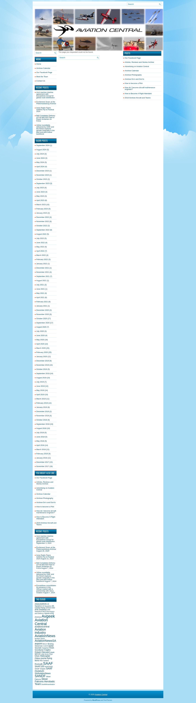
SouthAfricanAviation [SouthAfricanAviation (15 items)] (48, 684)
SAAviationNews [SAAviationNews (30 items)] (43, 673)
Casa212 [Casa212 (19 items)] (45, 648)
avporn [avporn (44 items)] (38, 643)
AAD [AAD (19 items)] (53, 608)
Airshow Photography (44, 498)
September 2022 (42, 230)
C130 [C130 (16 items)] (45, 646)
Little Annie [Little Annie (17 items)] (45, 654)
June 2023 (40, 192)
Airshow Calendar (43, 68)
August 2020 (41, 327)
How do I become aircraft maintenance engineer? (46, 512)
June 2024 (40, 158)
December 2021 (42, 268)
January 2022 (41, 264)
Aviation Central (101, 694)
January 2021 (41, 306)
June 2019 (40, 386)
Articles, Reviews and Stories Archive (44, 483)
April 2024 (40, 166)
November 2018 (42, 416)
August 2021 (41, 281)
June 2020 (40, 335)
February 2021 (42, 302)
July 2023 (40, 188)
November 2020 (42, 314)
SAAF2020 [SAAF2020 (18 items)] (49, 667)
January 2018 (41, 458)
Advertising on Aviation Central (45, 489)
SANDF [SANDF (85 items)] (40, 676)
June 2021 (40, 289)
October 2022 (41, 226)
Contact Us (40, 81)
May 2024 (40, 162)
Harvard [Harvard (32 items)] (46, 652)
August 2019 (41, 378)
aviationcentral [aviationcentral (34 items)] (42, 626)
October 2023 (41, 179)
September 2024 (42, 145)
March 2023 (41, 205)
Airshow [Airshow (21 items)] (38, 617)
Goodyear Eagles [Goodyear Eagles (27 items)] (43, 650)
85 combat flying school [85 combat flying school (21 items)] (44, 607)
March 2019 (41, 399)
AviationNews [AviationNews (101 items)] (45, 636)
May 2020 (40, 340)
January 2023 (41, 213)
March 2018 (41, 449)
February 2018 (42, 454)
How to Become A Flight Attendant (45, 518)
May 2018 (40, 441)
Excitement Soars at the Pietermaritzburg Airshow (46, 103)
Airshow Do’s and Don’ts (46, 502)
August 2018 (41, 428)
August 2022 (41, 234)
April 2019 (40, 395)
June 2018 (40, 437)
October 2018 (41, 420)
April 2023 (40, 200)
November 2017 (42, 466)
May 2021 (40, 293)
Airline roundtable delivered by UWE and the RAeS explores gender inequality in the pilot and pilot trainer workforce (45, 129)
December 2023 (42, 171)
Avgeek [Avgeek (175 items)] (48, 616)
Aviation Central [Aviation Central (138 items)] (41, 622)
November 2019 (42, 365)
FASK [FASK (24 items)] (51, 648)
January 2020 (41, 357)
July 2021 (40, 285)
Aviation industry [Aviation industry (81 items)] (40, 631)
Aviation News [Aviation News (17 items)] (40, 638)
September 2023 (42, 183)
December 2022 (42, 217)
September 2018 (42, 424)
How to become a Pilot (45, 507)
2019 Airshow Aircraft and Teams (46, 524)
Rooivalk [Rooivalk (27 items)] (39, 664)
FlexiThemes (107, 700)
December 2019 (42, 361)
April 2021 (40, 297)
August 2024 (41, 150)
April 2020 (40, 344)
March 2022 (41, 255)
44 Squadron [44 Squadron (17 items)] (46, 606)
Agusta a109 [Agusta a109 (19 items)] (49, 613)
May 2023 (40, 196)
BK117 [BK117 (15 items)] (45, 644)
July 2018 (40, 433)
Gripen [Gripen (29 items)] (38, 652)
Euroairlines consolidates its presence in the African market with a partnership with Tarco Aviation (46, 589)
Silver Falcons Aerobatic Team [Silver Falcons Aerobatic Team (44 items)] (45, 681)
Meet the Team (42, 77)
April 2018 (40, 445)
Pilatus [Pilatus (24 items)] (38, 658)
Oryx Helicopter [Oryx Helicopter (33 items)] (42, 656)
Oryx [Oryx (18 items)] (51, 654)
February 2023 (42, 209)
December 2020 (42, 310)
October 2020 (41, 319)
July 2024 (40, 154)
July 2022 (40, 238)
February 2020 (42, 352)
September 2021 (42, 276)
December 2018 (42, 411)
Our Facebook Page (44, 72)
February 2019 (42, 403)
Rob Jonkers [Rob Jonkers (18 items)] (44, 661)
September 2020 (42, 323)
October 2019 (41, 369)
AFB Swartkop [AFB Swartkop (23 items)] (41, 609)
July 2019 (40, 382)
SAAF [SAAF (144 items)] (48, 663)
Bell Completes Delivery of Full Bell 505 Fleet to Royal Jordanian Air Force (45, 118)
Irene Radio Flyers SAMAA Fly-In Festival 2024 (45, 109)
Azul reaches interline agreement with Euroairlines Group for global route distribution (45, 95)
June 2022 (40, 243)
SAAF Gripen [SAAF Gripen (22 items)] (40, 669)
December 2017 (42, 462)
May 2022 (40, 247)
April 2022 (40, 251)
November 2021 (42, 272)
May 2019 (40, 390)
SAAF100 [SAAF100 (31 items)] (39, 666)
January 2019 (41, 407)
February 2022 (42, 259)
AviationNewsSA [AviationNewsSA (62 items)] (45, 640)
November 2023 (42, 175)
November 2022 (42, 221)
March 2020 (41, 348)
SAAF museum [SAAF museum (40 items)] (43, 669)
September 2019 (42, 373)
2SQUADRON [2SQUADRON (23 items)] (41, 604)
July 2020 (40, 331)
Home (38, 64)
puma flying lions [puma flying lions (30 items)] (43, 659)
